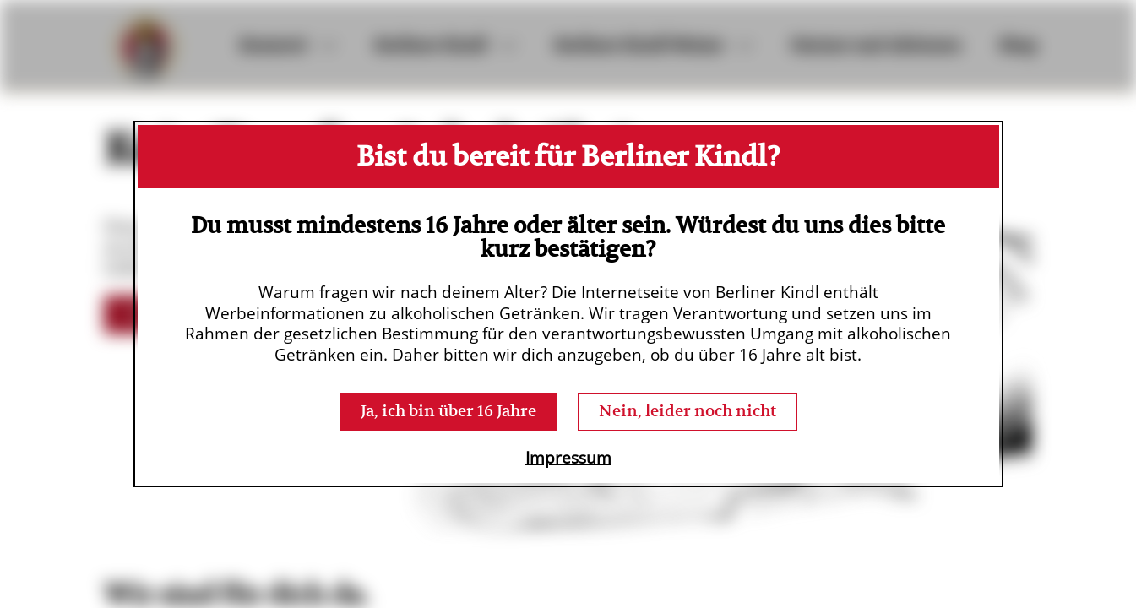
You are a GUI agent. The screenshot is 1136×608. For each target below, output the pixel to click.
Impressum (568, 458)
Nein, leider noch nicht (687, 411)
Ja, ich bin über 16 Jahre (448, 411)
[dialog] (568, 304)
